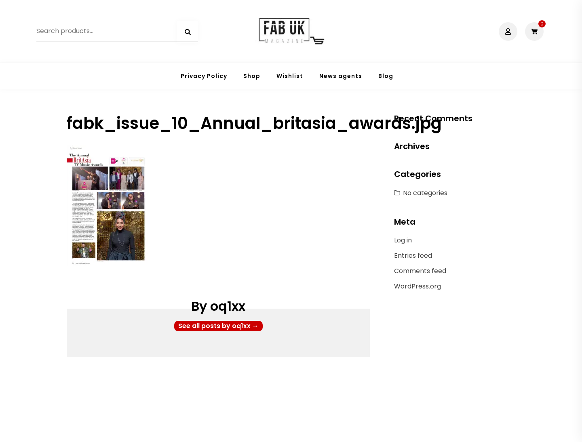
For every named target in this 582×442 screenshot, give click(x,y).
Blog (385, 76)
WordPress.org (417, 286)
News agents (340, 76)
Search (187, 32)
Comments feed (420, 271)
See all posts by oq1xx (218, 325)
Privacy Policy (204, 76)
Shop (251, 76)
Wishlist (289, 76)
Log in (403, 240)
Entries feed (413, 255)
